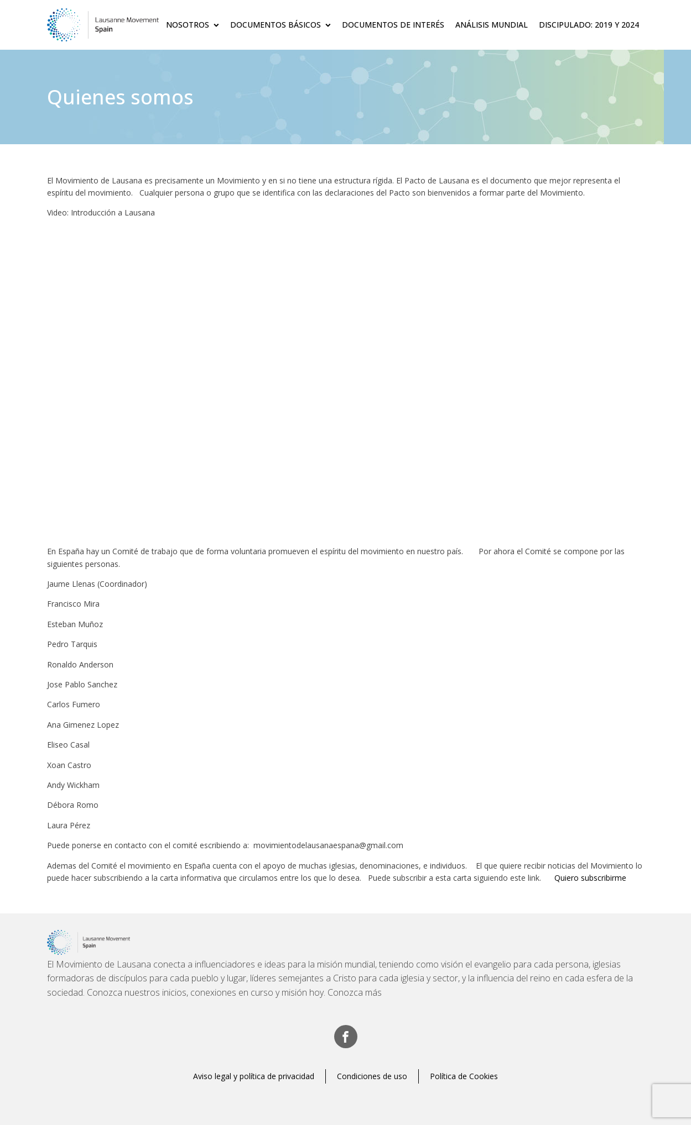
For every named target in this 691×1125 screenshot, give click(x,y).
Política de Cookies (464, 1076)
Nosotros (192, 24)
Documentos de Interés (393, 24)
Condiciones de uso (372, 1076)
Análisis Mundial (491, 24)
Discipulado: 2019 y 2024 (589, 24)
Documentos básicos (280, 24)
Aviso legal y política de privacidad (253, 1076)
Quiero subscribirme (590, 877)
